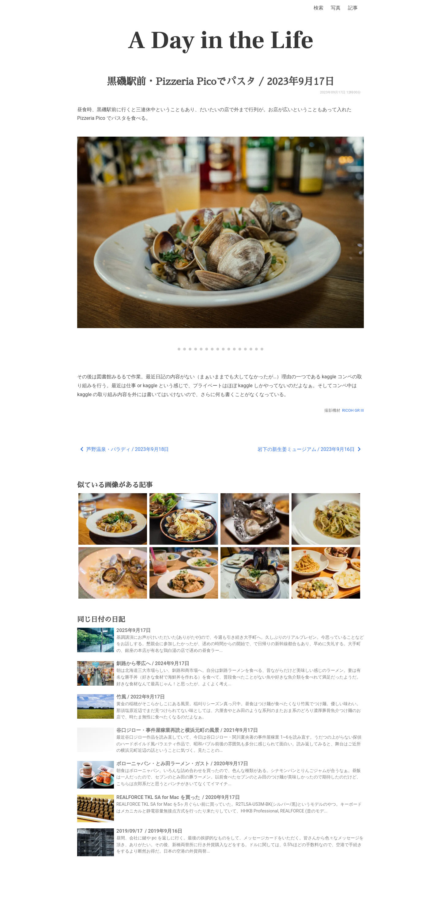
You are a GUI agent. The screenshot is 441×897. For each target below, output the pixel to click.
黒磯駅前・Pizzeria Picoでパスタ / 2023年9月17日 (220, 81)
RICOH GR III (353, 410)
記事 (353, 8)
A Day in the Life (221, 40)
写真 (336, 8)
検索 (318, 8)
